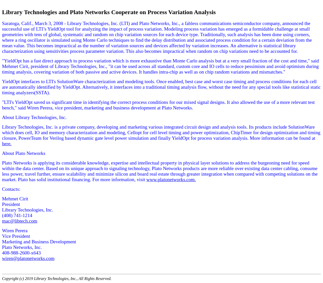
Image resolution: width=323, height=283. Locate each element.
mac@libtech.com (19, 221)
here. (7, 143)
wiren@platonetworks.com (28, 258)
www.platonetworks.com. (171, 179)
